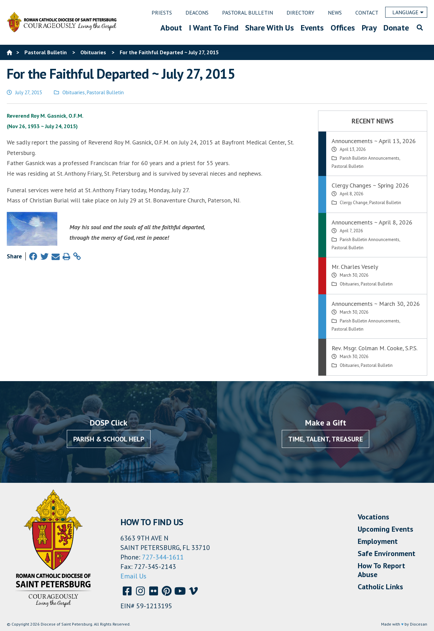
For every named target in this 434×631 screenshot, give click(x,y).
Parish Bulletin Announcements (369, 158)
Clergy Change (354, 202)
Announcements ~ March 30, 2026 (376, 304)
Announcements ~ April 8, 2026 (372, 222)
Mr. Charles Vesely (355, 267)
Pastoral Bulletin (105, 92)
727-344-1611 (163, 557)
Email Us (133, 576)
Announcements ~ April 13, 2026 (374, 141)
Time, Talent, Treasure (325, 439)
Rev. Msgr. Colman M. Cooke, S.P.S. (374, 348)
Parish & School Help (108, 439)
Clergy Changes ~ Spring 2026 (370, 185)
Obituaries (73, 92)
